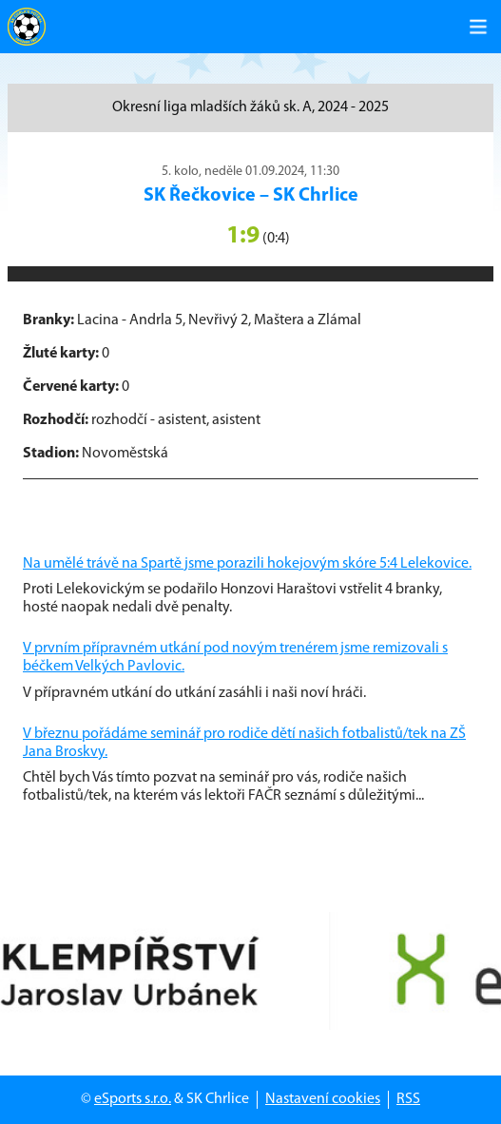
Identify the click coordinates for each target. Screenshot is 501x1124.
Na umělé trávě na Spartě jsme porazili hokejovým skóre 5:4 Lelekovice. (247, 564)
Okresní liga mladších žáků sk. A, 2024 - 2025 (250, 107)
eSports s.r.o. (132, 1099)
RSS (408, 1099)
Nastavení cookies (322, 1099)
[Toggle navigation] (478, 26)
